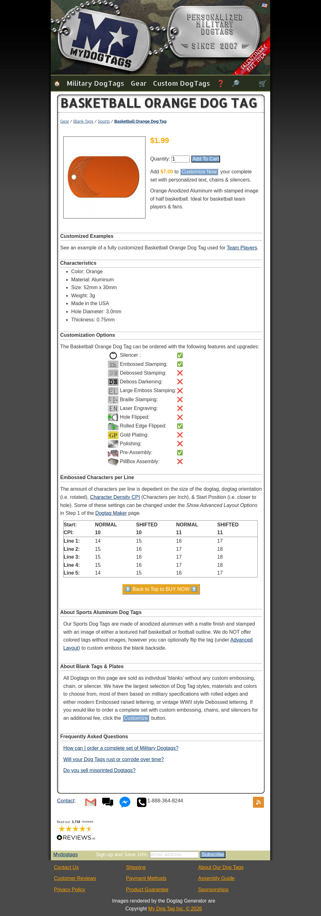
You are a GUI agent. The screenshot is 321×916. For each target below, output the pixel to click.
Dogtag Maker (111, 513)
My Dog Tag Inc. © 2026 (175, 908)
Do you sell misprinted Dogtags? (99, 770)
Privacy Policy (69, 889)
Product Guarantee (147, 889)
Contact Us (66, 867)
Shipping (135, 867)
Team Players (242, 247)
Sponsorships (213, 889)
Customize (136, 718)
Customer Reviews (75, 878)
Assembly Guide (216, 878)
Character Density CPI (115, 497)
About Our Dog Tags (221, 867)
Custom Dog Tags (181, 83)
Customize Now (199, 171)
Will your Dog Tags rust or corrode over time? (113, 759)
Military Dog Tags (95, 83)
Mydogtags (65, 854)
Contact (65, 800)
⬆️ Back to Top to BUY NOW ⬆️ (161, 589)
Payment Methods (146, 878)
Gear (138, 83)
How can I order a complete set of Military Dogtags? (120, 748)
